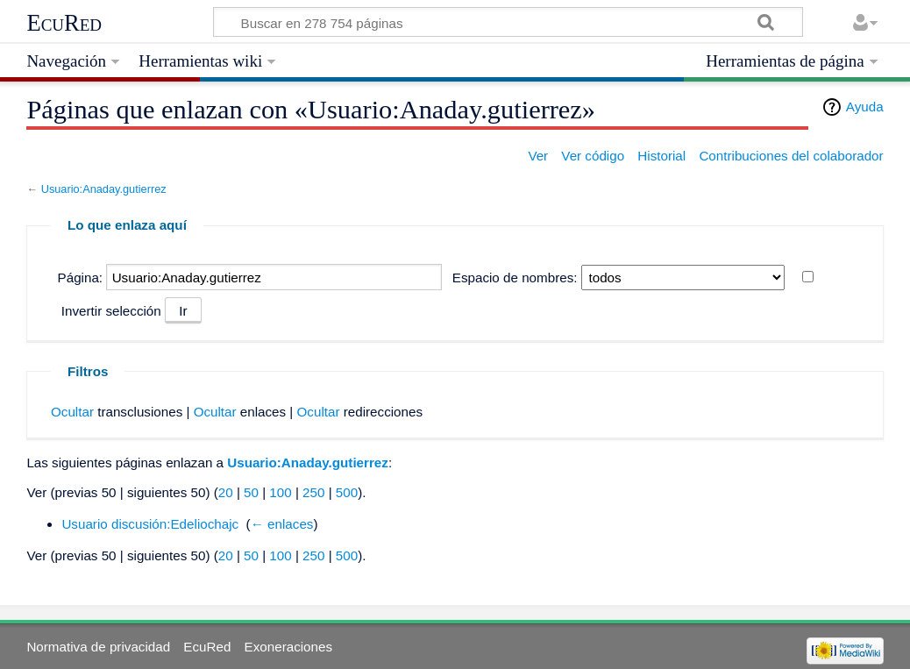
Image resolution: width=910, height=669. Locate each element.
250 (313, 492)
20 (225, 492)
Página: (80, 277)
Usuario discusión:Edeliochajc (149, 523)
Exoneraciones (288, 646)
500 (347, 492)
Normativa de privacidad (98, 646)
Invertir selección (111, 310)
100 (280, 492)
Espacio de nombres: (515, 277)
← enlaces (282, 523)
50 (251, 492)
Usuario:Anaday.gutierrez (104, 189)
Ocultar (72, 411)
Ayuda (865, 106)
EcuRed (64, 23)
